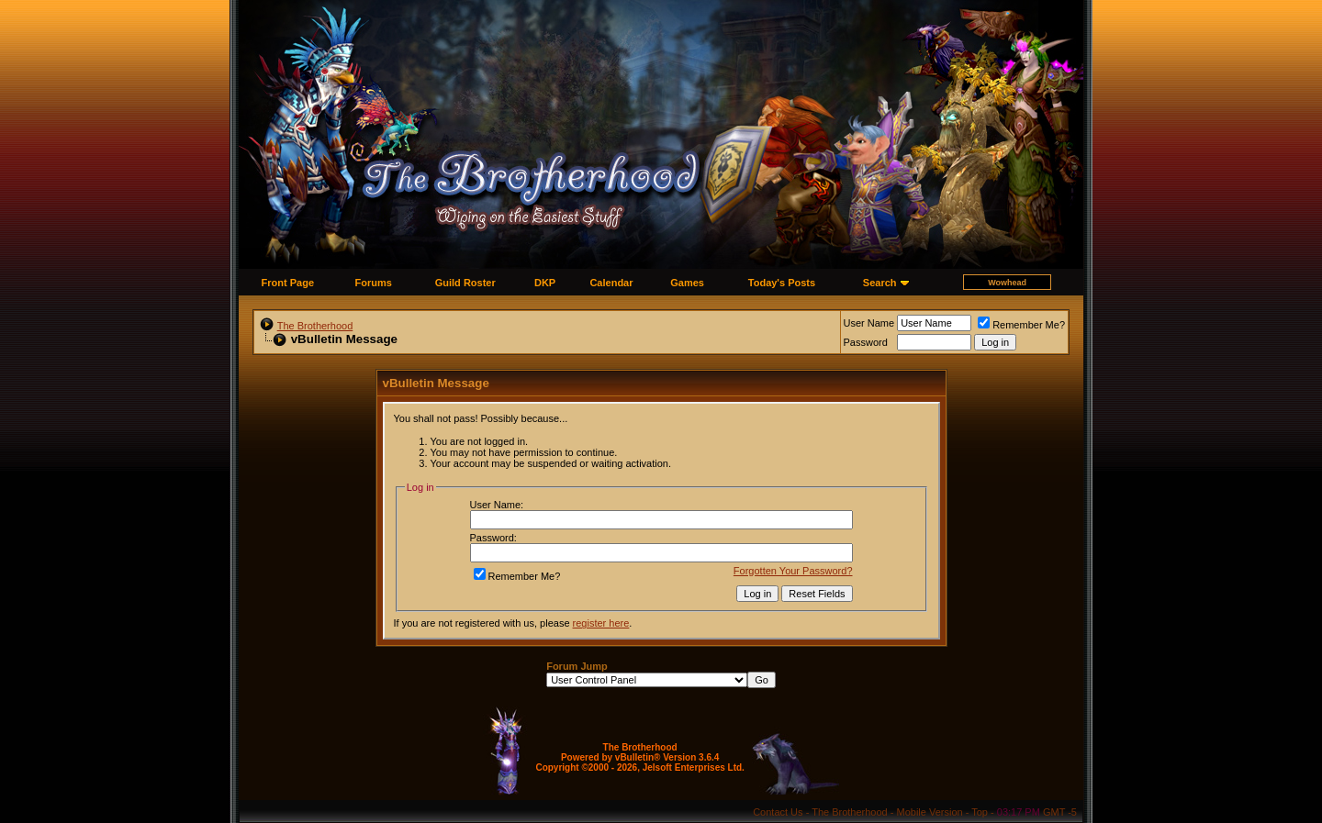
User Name (869, 322)
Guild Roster (465, 282)
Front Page (288, 282)
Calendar (611, 282)
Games (687, 282)
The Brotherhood (315, 325)
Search (880, 282)
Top (979, 811)
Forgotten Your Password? (793, 570)
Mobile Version (930, 811)
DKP (544, 282)
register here (601, 622)
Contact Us (777, 811)
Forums (373, 282)
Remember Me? (1021, 324)
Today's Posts (781, 282)
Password (866, 342)
